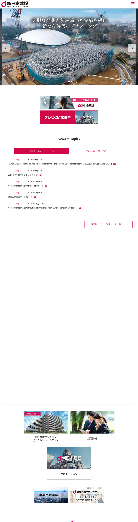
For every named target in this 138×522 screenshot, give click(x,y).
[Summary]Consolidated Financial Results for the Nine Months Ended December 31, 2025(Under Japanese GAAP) (65, 165)
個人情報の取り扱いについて (75, 503)
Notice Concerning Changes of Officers (28, 188)
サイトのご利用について (51, 503)
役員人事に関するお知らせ (23, 199)
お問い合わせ (94, 503)
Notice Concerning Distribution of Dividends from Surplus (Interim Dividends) (46, 210)
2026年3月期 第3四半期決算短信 (26, 176)
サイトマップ (107, 503)
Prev (6, 48)
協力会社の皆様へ (32, 503)
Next (132, 48)
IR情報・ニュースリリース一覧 (106, 227)
